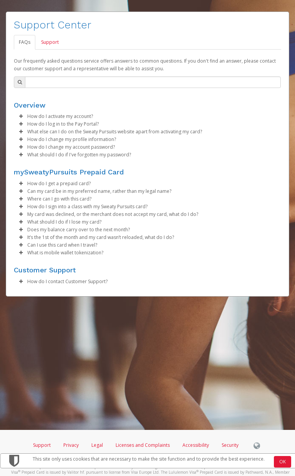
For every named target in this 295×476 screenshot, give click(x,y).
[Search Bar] (153, 82)
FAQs (24, 42)
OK (282, 461)
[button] (21, 116)
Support (50, 42)
